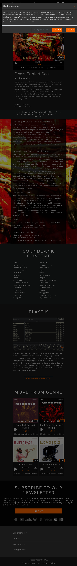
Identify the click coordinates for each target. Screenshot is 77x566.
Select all (70, 30)
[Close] (74, 6)
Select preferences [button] (40, 30)
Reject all (57, 30)
